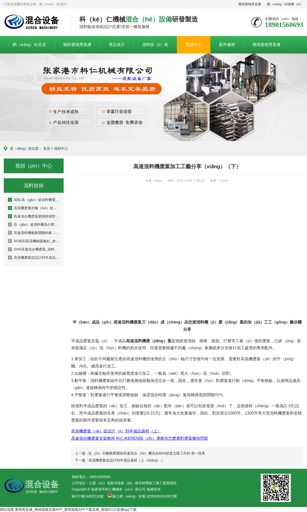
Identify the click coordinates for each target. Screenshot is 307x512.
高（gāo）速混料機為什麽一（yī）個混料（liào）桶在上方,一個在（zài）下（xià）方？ (34, 224)
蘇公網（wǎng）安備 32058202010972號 (144, 496)
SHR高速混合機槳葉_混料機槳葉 (34, 249)
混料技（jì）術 (155, 44)
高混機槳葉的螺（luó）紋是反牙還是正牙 (34, 208)
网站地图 (7, 510)
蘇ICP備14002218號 (88, 496)
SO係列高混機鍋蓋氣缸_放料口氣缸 (34, 241)
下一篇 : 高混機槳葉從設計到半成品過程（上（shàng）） (119, 460)
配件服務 (227, 44)
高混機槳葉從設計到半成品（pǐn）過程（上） (34, 258)
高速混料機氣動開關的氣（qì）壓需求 (34, 233)
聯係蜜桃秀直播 (249, 4)
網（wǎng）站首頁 (29, 44)
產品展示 (117, 44)
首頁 (46, 148)
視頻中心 (194, 44)
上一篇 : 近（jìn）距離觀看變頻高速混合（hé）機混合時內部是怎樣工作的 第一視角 (140, 453)
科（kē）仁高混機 (34, 22)
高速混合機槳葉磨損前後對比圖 (34, 216)
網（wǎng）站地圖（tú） (285, 4)
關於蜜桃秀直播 (77, 44)
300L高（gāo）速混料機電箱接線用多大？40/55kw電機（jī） (34, 200)
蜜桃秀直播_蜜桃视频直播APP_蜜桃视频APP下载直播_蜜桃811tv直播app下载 (76, 510)
